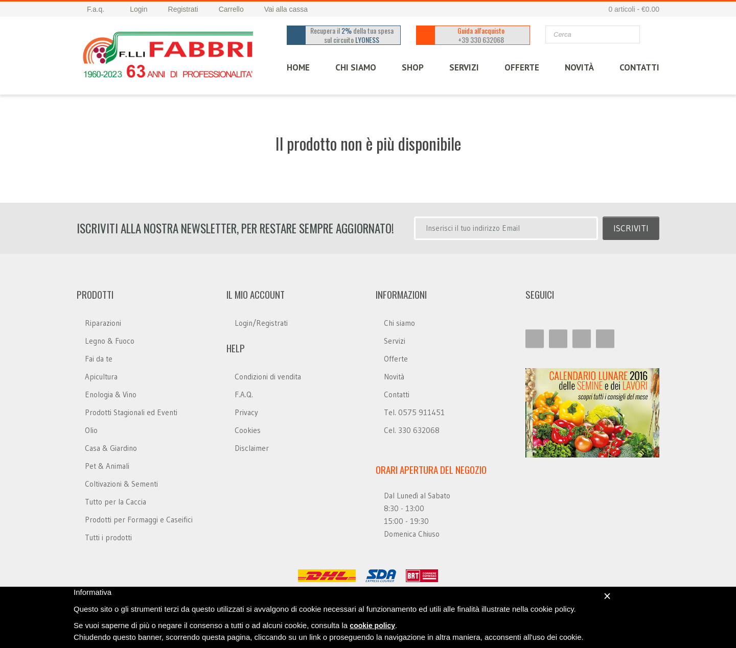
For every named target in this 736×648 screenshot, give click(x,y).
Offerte (396, 359)
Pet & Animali (107, 466)
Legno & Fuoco (109, 341)
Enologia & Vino (110, 394)
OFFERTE (521, 67)
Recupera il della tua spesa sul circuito (352, 35)
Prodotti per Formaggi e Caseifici (139, 519)
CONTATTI (639, 67)
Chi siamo (399, 323)
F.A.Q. (244, 394)
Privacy (246, 412)
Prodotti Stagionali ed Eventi (131, 412)
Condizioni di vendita (268, 376)
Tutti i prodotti (108, 537)
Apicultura (101, 376)
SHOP (413, 67)
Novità (579, 67)
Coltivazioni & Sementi (121, 484)
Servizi (394, 341)
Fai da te (98, 359)
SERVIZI (464, 67)
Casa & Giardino (111, 448)
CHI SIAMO (355, 67)
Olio (91, 430)
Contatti (396, 394)
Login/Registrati (261, 323)
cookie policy (372, 625)
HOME (298, 67)
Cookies (248, 430)
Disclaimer (252, 448)
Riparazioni (103, 323)
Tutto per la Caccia (115, 502)
